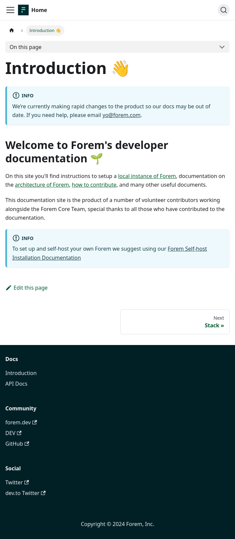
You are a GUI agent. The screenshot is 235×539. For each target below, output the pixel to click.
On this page (26, 47)
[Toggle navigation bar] (10, 10)
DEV (13, 433)
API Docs (16, 383)
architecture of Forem (42, 184)
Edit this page (26, 287)
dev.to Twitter (25, 493)
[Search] (224, 10)
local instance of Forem (147, 176)
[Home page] (11, 30)
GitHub (17, 443)
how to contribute (94, 184)
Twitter (17, 482)
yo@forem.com (122, 115)
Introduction (21, 373)
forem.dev (21, 422)
